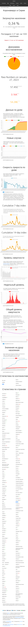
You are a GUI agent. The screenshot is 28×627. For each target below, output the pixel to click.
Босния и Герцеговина (6, 441)
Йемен (3, 536)
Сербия (17, 496)
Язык (17, 5)
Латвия (3, 577)
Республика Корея (19, 464)
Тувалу (17, 533)
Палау (17, 447)
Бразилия (3, 445)
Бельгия (3, 429)
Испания (3, 532)
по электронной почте (6, 625)
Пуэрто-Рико (18, 462)
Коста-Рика (4, 568)
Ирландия (4, 528)
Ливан (3, 583)
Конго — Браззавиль (5, 562)
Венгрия (3, 460)
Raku (10, 622)
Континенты (12, 3)
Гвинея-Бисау (4, 486)
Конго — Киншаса (5, 564)
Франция (17, 558)
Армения (3, 412)
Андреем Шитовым (10, 624)
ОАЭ (16, 436)
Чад (16, 569)
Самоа (17, 475)
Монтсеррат (18, 413)
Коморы (3, 560)
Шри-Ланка (17, 580)
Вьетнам (3, 469)
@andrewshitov (19, 624)
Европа (17, 379)
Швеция (17, 578)
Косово (3, 566)
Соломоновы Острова (19, 510)
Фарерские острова (19, 546)
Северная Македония (19, 483)
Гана (3, 478)
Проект (14, 5)
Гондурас (3, 491)
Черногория (18, 571)
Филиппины (18, 553)
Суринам (17, 516)
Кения (3, 549)
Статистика (4, 3)
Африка (3, 382)
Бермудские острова (5, 433)
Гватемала (4, 482)
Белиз (3, 427)
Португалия (18, 460)
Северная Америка (19, 381)
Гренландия (4, 495)
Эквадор (17, 582)
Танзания (17, 525)
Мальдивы (17, 394)
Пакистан (17, 445)
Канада (3, 545)
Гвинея (3, 484)
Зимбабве (4, 515)
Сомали (17, 512)
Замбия (3, 513)
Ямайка (17, 598)
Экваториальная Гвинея (20, 584)
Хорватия (17, 564)
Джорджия (4, 499)
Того (16, 527)
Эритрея (17, 586)
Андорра (3, 406)
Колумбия (4, 558)
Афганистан (4, 416)
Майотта (3, 598)
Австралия (4, 393)
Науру (17, 419)
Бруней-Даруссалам (5, 447)
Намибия (17, 417)
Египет (3, 511)
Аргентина (4, 410)
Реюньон (17, 466)
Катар (3, 547)
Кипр (3, 551)
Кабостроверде (4, 538)
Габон (3, 471)
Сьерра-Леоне (18, 518)
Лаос (3, 575)
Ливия (3, 585)
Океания (17, 383)
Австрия (3, 395)
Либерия (3, 581)
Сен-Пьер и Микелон (19, 488)
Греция (3, 497)
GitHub (21, 621)
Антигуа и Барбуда (5, 408)
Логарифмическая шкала (9, 134)
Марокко (17, 398)
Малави (3, 600)
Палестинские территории (20, 449)
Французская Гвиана (19, 560)
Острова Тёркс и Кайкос (20, 443)
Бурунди (3, 451)
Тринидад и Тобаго (19, 531)
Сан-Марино (18, 477)
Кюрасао (3, 573)
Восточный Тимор (5, 467)
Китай (21, 3)
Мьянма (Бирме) (18, 415)
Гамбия (3, 476)
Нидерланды (18, 426)
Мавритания (4, 594)
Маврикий (4, 592)
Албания (3, 399)
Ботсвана (3, 443)
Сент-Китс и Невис (19, 492)
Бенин (3, 431)
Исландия (4, 530)
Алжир (3, 401)
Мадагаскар (4, 596)
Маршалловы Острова (19, 402)
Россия (25, 3)
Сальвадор (17, 473)
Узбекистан (17, 540)
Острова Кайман (18, 441)
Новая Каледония (19, 432)
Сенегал (17, 490)
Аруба (3, 414)
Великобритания (5, 458)
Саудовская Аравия (19, 481)
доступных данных (6, 263)
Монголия (17, 411)
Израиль (3, 517)
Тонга (17, 529)
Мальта (17, 396)
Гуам (3, 501)
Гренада (3, 493)
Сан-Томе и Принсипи (19, 479)
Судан (17, 514)
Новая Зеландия (18, 430)
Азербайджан (4, 397)
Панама (17, 451)
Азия (3, 384)
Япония (17, 600)
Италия (3, 534)
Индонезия (4, 521)
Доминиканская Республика (7, 508)
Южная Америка (18, 385)
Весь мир (3, 380)
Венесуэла (4, 462)
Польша (17, 458)
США (10, 5)
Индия (3, 519)
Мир (8, 3)
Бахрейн (3, 423)
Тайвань (17, 523)
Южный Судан (18, 596)
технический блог (9, 621)
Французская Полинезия (20, 562)
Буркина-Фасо (4, 449)
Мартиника (17, 400)
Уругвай (17, 544)
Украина (17, 542)
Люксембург (4, 590)
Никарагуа (17, 428)
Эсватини (17, 588)
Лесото (3, 579)
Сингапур (17, 498)
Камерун (3, 543)
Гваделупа (4, 480)
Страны (17, 3)
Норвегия (17, 434)
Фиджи (17, 551)
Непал (17, 421)
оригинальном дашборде (19, 617)
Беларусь (3, 425)
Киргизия (3, 553)
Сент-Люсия (18, 494)
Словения (17, 505)
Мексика (17, 404)
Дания (3, 503)
